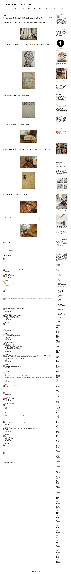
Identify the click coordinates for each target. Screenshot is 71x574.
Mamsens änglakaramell (58, 385)
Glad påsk (57, 460)
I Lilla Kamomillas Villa (58, 490)
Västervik (63, 258)
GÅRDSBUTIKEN (60, 245)
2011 (58, 270)
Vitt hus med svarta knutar (9, 403)
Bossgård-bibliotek (62, 233)
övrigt (66, 259)
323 (61, 164)
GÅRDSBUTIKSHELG (61, 286)
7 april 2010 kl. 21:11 (8, 381)
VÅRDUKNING (60, 296)
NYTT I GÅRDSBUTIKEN (61, 305)
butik (57, 242)
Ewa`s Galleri (7, 364)
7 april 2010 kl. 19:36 (8, 330)
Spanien (58, 254)
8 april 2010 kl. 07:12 (8, 440)
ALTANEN (57, 231)
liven (6, 280)
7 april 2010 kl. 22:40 (8, 409)
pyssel (65, 252)
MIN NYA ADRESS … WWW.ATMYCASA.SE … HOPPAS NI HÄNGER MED (58, 434)
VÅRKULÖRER (60, 304)
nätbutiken (32, 44)
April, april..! (58, 416)
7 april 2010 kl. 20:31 (8, 361)
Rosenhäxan (58, 532)
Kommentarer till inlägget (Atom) (12, 462)
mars (59, 317)
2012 (58, 269)
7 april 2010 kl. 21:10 (8, 368)
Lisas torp (6, 354)
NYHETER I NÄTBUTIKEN (62, 310)
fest (65, 242)
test (62, 254)
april (58, 283)
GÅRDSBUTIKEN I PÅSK (61, 314)
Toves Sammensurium (58, 399)
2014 (58, 266)
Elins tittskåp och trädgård (58, 562)
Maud (6, 384)
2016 (58, 264)
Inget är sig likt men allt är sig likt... (58, 366)
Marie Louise (7, 322)
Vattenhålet (63, 256)
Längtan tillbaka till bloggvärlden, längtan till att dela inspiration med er (58, 507)
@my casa (58, 430)
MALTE (63, 250)
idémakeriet (58, 548)
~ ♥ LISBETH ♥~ (7, 371)
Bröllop (65, 241)
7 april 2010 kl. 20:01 (8, 339)
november (59, 274)
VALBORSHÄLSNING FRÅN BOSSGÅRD (62, 285)
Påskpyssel (57, 253)
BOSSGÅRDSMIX (60, 295)
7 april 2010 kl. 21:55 (8, 394)
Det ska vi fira (62, 242)
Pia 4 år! (57, 440)
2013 (58, 268)
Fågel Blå (6, 434)
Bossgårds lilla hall (58, 239)
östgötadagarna (62, 259)
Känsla (57, 517)
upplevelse (64, 255)
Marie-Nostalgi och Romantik (9, 342)
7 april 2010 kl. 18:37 (8, 311)
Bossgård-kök (64, 235)
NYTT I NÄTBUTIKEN (61, 290)
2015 (58, 265)
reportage (61, 253)
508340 (64, 166)
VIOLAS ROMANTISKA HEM (16, 4)
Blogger (39, 571)
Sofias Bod (58, 379)
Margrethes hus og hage (9, 390)
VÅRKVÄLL (59, 300)
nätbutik (57, 252)
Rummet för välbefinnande (58, 538)
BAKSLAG (59, 312)
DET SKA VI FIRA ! (60, 309)
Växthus (66, 258)
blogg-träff (61, 231)
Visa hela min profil (59, 35)
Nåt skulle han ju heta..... (57, 500)
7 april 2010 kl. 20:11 (8, 351)
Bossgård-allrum (59, 232)
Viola (63, 14)
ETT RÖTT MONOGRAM (58, 454)
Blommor (65, 231)
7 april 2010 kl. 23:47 (8, 431)
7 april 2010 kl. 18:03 (8, 277)
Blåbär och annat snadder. (58, 351)
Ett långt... (57, 450)
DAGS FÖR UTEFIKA (61, 313)
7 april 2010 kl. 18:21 (8, 304)
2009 (58, 321)
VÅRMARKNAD (58, 258)
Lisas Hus (58, 340)
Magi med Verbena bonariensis (58, 331)
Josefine (6, 412)
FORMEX (57, 243)
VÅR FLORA (64, 257)
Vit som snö (7, 314)
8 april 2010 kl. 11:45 (8, 457)
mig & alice (58, 486)
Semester (64, 253)
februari (59, 318)
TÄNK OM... (59, 299)
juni (58, 280)
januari (59, 320)
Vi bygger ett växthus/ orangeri (58, 534)
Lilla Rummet (7, 333)
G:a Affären (58, 415)
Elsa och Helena (7, 427)
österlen (58, 259)
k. (56, 421)
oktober (59, 275)
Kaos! (57, 491)
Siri (66, 253)
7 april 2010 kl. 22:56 (8, 424)
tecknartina (58, 494)
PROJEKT (62, 252)
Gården (57, 244)
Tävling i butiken (60, 255)
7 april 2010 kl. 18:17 (8, 286)
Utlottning (57, 256)
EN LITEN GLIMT (60, 287)
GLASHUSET (64, 243)
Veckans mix (58, 257)
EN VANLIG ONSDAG (61, 294)
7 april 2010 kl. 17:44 (8, 271)
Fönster (60, 243)
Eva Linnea (7, 274)
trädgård (65, 254)
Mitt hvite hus (7, 443)
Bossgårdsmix (58, 241)
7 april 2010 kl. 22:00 (8, 400)
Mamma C (6, 397)
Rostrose (6, 289)
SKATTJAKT (59, 308)
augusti (59, 278)
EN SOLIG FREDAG (61, 291)
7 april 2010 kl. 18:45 (8, 319)
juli (58, 279)
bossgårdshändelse (63, 240)
